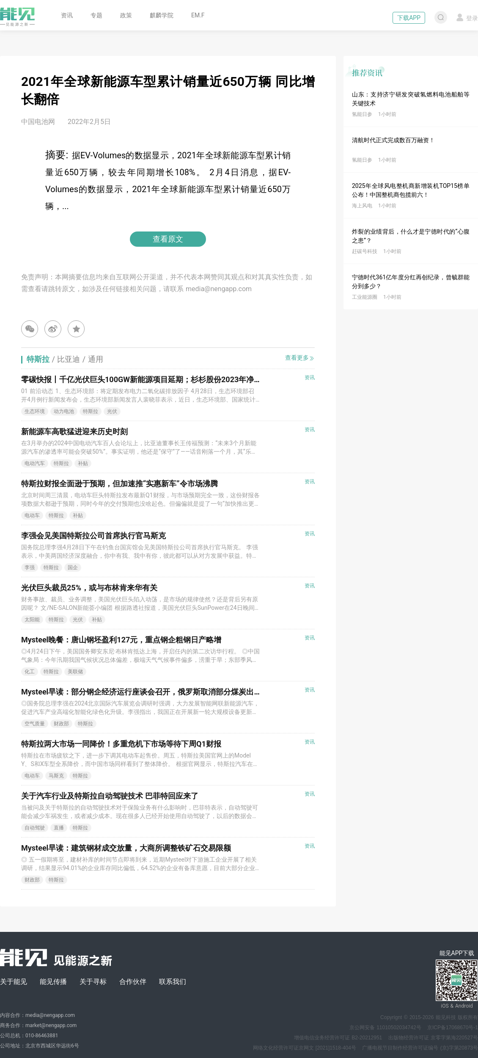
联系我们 (172, 982)
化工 (30, 672)
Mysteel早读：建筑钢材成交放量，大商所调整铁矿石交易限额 (126, 847)
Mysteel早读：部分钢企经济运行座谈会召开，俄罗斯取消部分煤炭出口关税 (149, 691)
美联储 (75, 672)
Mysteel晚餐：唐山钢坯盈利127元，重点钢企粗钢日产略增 (121, 639)
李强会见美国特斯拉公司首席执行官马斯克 (93, 535)
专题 (96, 15)
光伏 (112, 411)
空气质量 (35, 724)
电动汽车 (35, 463)
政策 (126, 15)
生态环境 (35, 411)
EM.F (198, 15)
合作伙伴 (132, 982)
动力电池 (64, 411)
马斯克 (56, 776)
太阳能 (32, 620)
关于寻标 (93, 982)
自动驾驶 (35, 828)
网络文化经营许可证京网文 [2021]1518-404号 (304, 1048)
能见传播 (53, 982)
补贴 (83, 463)
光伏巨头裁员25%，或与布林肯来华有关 (89, 587)
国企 (73, 567)
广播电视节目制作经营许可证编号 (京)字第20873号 (420, 1048)
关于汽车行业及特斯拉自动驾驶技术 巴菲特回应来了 (109, 795)
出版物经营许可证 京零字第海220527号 (433, 1038)
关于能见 (13, 982)
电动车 (32, 515)
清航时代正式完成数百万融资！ (393, 140)
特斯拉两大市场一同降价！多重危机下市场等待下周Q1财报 (121, 743)
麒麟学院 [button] (161, 15)
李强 (30, 567)
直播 (59, 828)
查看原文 (168, 238)
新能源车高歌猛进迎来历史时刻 (74, 431)
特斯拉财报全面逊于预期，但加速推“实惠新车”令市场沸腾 (119, 483)
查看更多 (300, 357)
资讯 (67, 15)
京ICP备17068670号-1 (452, 1027)
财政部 (61, 724)
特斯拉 (90, 411)
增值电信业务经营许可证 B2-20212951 (338, 1038)
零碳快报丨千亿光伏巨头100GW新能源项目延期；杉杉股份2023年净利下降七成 (156, 379)
